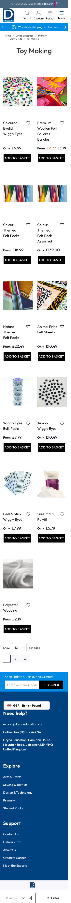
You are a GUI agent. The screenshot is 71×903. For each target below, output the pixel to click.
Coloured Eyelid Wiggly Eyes (12, 128)
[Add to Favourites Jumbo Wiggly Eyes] (62, 423)
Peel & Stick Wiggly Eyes (12, 517)
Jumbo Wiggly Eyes (46, 426)
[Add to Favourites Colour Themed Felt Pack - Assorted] (62, 224)
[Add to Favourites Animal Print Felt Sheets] (62, 326)
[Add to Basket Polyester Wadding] (17, 629)
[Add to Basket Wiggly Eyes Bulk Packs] (17, 447)
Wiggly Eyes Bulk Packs (12, 426)
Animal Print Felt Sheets (47, 329)
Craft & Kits (15, 38)
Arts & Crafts (12, 777)
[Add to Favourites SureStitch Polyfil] (62, 514)
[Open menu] (62, 13)
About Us (9, 850)
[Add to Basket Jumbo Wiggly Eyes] (51, 447)
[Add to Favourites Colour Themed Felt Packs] (28, 224)
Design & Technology (17, 792)
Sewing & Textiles (15, 785)
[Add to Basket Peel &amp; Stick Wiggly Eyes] (17, 538)
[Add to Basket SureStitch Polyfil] (51, 538)
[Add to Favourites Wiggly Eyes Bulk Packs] (28, 423)
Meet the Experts (15, 865)
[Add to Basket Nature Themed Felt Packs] (17, 356)
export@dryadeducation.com (23, 724)
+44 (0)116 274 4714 (27, 732)
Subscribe (51, 685)
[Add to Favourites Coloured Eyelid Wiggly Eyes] (28, 123)
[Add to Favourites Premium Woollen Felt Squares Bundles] (62, 123)
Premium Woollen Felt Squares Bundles (47, 131)
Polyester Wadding (10, 608)
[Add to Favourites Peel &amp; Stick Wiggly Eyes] (28, 514)
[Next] (25, 658)
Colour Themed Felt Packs (11, 230)
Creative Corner (14, 858)
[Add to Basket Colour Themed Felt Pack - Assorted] (51, 260)
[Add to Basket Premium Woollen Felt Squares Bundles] (51, 158)
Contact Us (11, 834)
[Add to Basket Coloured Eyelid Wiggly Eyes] (17, 158)
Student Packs (13, 808)
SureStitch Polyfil (45, 517)
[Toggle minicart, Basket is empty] (50, 15)
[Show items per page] (19, 647)
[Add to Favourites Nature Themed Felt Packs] (28, 326)
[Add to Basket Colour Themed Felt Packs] (17, 260)
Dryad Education (25, 35)
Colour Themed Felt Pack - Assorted (45, 232)
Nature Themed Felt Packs (11, 332)
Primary (42, 35)
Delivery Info (12, 842)
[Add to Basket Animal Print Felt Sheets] (51, 356)
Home (8, 35)
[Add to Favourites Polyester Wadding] (28, 605)
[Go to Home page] (9, 15)
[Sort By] (15, 898)
